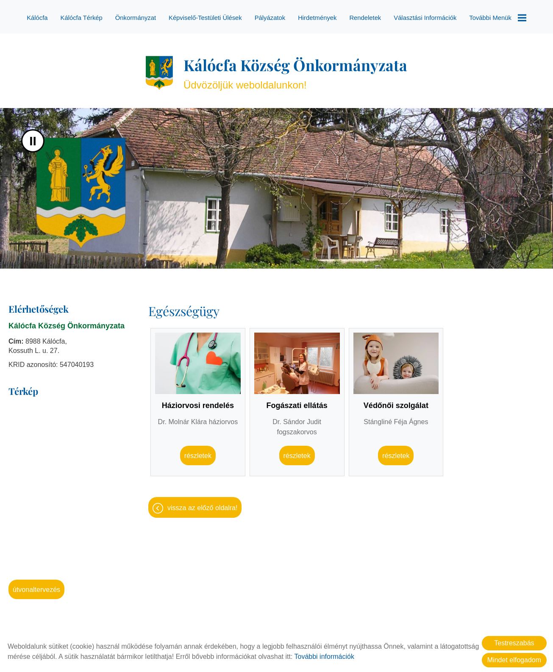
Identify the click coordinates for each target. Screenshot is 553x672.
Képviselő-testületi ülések (205, 17)
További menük (497, 18)
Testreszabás (514, 643)
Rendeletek (365, 17)
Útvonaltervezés (36, 585)
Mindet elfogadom (514, 660)
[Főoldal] (159, 69)
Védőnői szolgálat (396, 401)
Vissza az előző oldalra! (202, 503)
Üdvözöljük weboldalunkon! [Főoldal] (295, 68)
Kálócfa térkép (82, 17)
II (32, 137)
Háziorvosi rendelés (198, 401)
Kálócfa (37, 17)
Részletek (197, 451)
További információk (324, 656)
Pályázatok (270, 17)
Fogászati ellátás (297, 401)
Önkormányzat (135, 17)
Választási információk (425, 17)
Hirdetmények (317, 17)
